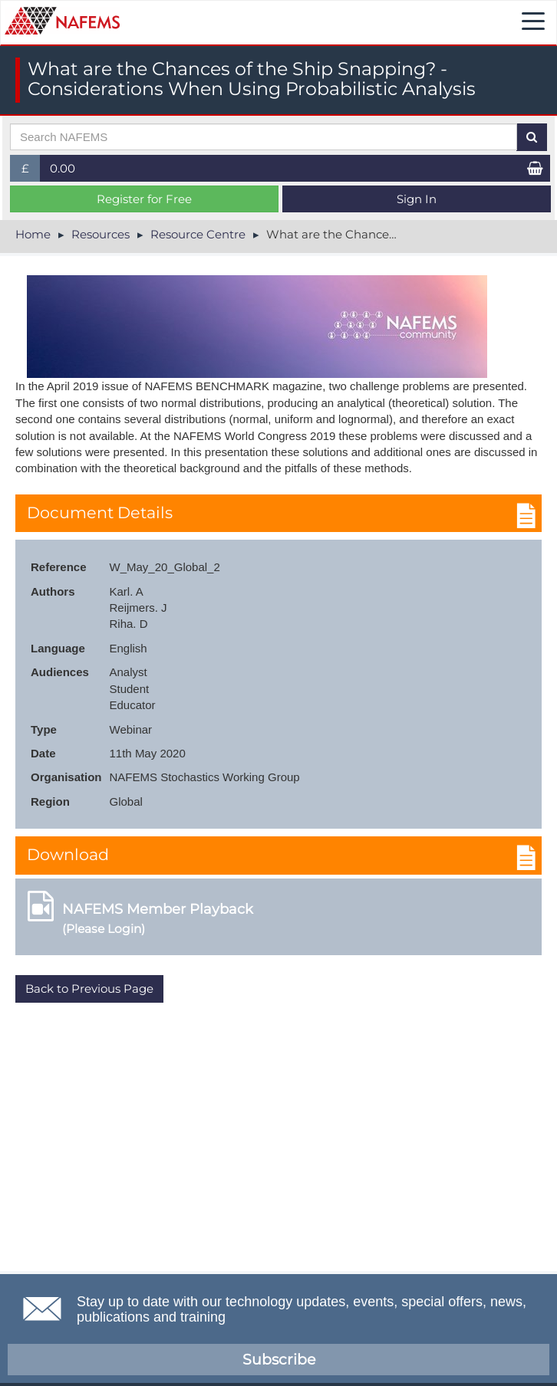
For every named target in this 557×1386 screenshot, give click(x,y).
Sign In (417, 199)
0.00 (62, 168)
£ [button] (31, 171)
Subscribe (278, 1359)
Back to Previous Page (89, 988)
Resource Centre (198, 234)
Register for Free (144, 199)
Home (33, 234)
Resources (100, 234)
